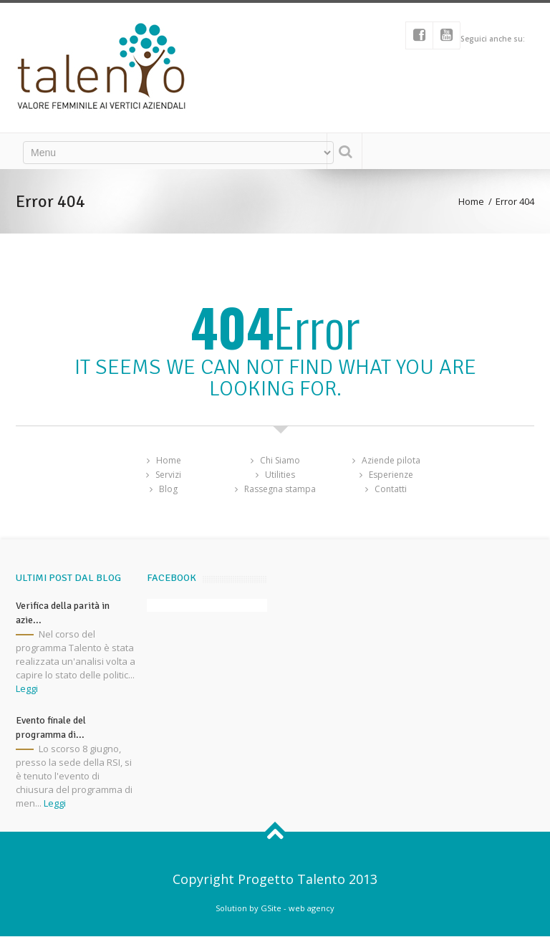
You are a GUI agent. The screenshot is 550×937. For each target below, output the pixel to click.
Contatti (391, 489)
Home (471, 201)
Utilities (280, 474)
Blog (168, 489)
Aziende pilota (391, 460)
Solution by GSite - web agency (275, 908)
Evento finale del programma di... (51, 727)
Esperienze (391, 474)
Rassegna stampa (280, 489)
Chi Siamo (280, 460)
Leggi (27, 688)
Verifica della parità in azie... (63, 613)
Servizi (168, 474)
